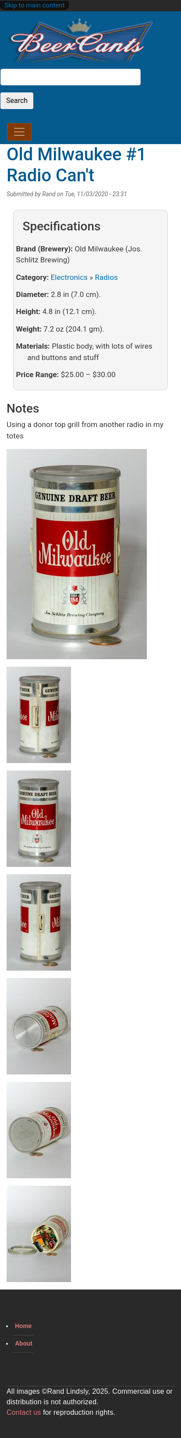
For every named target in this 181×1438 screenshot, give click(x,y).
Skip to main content (34, 5)
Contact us (24, 1412)
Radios (106, 277)
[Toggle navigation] (19, 132)
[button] (77, 557)
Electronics (69, 277)
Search (17, 100)
